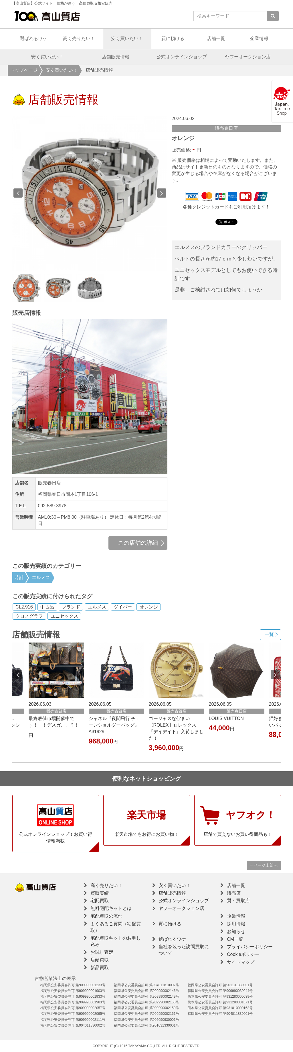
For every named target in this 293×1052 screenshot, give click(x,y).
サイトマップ (240, 962)
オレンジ (149, 606)
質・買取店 (238, 900)
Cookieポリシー (243, 954)
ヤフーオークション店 (248, 56)
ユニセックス (64, 616)
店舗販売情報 (115, 56)
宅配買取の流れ (106, 916)
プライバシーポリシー (250, 946)
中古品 (47, 606)
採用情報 (236, 923)
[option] (89, 193)
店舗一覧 (216, 38)
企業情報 (259, 38)
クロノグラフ (29, 616)
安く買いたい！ (127, 38)
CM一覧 (235, 939)
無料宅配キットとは (111, 908)
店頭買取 (99, 959)
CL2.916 (24, 606)
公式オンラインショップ (182, 56)
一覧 (269, 634)
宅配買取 (99, 900)
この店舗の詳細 (138, 543)
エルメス (41, 577)
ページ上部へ (264, 865)
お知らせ (236, 931)
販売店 (234, 893)
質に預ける (172, 38)
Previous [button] (18, 193)
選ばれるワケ (33, 38)
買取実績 (99, 893)
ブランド (71, 606)
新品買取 (99, 967)
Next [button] (161, 193)
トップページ (23, 70)
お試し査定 (101, 952)
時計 (19, 577)
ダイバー (123, 606)
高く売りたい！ (79, 38)
